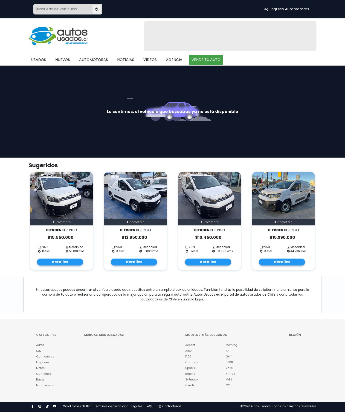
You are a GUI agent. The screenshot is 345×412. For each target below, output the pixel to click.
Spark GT (191, 368)
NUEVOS (62, 59)
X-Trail (230, 374)
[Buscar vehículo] (97, 9)
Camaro (191, 362)
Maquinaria (44, 385)
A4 (227, 351)
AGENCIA (174, 59)
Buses (40, 379)
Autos (40, 345)
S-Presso (191, 379)
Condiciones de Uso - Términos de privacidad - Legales (102, 406)
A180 (188, 351)
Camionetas (45, 356)
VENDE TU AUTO (205, 59)
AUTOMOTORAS (93, 59)
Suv (38, 351)
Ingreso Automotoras (286, 9)
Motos (40, 368)
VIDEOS (150, 59)
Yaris (229, 368)
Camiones (43, 374)
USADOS (38, 59)
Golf (229, 356)
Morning (231, 345)
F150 (188, 356)
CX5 (229, 385)
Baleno (190, 374)
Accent (190, 345)
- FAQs (148, 406)
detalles (60, 262)
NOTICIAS (125, 59)
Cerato (190, 385)
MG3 (229, 379)
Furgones (42, 362)
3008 (229, 362)
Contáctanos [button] (170, 406)
